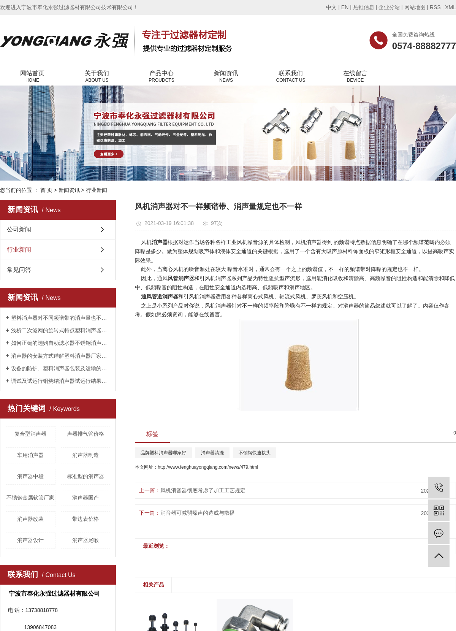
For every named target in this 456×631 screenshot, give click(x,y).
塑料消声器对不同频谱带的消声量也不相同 (60, 318)
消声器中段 (30, 476)
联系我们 (290, 77)
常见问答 (19, 269)
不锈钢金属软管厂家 (30, 498)
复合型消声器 (30, 434)
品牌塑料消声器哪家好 (163, 452)
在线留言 (355, 77)
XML (450, 7)
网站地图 (415, 7)
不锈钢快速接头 (255, 452)
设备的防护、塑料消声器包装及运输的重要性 (60, 368)
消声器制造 (85, 455)
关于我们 (97, 77)
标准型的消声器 (85, 476)
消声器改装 (30, 519)
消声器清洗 (212, 452)
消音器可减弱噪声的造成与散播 (197, 513)
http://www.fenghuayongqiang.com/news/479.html (208, 467)
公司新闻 (19, 229)
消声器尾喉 (85, 540)
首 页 (46, 190)
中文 (331, 7)
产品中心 (161, 77)
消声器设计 (30, 540)
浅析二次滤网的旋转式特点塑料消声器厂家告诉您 (60, 330)
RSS (435, 7)
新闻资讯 (226, 77)
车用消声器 (30, 455)
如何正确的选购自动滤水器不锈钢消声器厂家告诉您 (60, 343)
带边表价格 (85, 519)
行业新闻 (96, 190)
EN (344, 7)
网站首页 (32, 77)
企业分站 (389, 7)
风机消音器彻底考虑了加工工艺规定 (202, 490)
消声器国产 (85, 498)
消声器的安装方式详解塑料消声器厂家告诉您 (60, 356)
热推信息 (363, 7)
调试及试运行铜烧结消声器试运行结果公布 (60, 381)
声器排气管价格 (85, 434)
